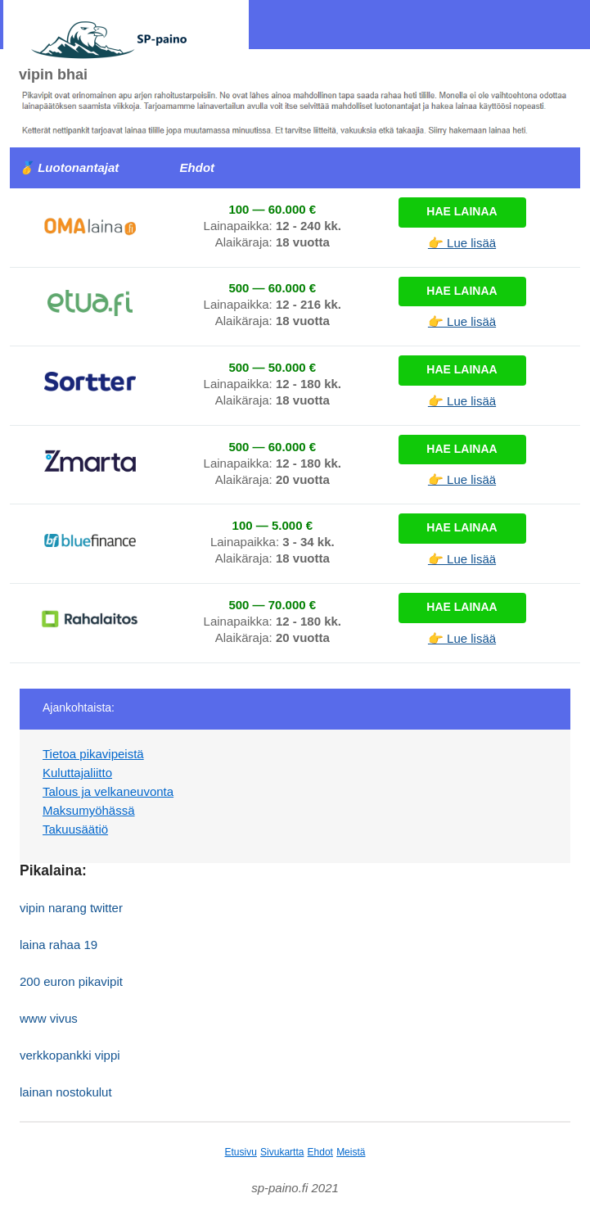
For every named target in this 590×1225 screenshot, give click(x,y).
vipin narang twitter (71, 908)
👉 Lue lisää (462, 243)
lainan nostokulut (66, 1092)
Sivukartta (282, 1152)
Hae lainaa (461, 211)
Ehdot (320, 1152)
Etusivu (241, 1152)
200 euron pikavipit (71, 981)
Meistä (350, 1152)
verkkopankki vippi (70, 1055)
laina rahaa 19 (58, 945)
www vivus (49, 1018)
